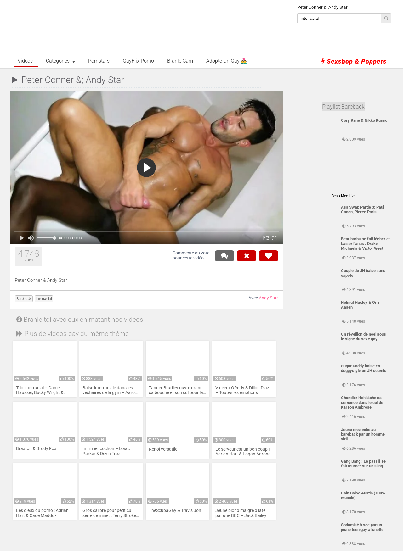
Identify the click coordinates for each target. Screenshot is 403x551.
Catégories (58, 61)
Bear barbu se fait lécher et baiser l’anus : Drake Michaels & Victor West (365, 244)
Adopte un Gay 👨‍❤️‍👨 (226, 61)
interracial (44, 299)
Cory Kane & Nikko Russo (364, 120)
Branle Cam (180, 61)
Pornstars (99, 61)
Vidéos (25, 61)
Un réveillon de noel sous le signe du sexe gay (363, 336)
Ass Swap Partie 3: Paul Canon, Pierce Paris (362, 209)
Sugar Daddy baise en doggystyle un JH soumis (363, 368)
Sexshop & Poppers (354, 61)
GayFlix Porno (138, 61)
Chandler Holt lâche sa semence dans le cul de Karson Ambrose (362, 402)
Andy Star (268, 298)
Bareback (23, 299)
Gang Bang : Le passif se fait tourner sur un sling (363, 463)
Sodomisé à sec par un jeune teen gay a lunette (362, 527)
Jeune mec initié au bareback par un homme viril (363, 434)
